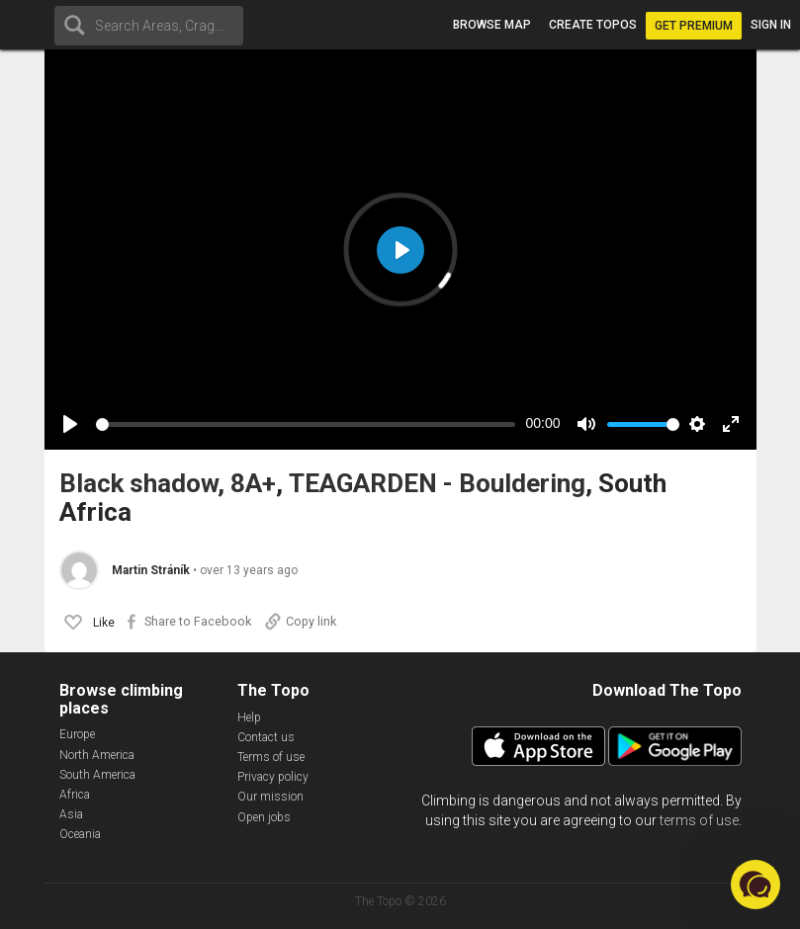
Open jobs (264, 817)
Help (249, 717)
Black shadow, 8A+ (167, 483)
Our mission (270, 796)
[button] (755, 884)
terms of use (699, 820)
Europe (77, 734)
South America (97, 775)
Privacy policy (273, 777)
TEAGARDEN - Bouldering (437, 483)
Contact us (266, 737)
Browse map (492, 25)
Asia (71, 814)
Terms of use (271, 757)
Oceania (80, 834)
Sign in (771, 25)
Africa (74, 795)
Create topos (593, 25)
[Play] (70, 424)
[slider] (306, 424)
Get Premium (694, 26)
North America (96, 755)
